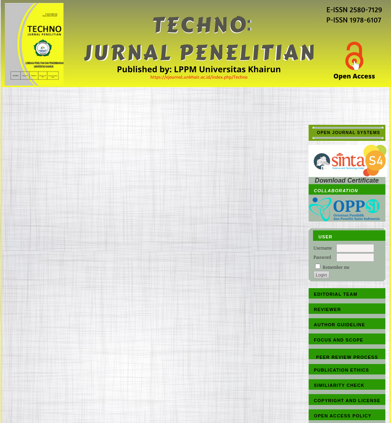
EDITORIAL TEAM (336, 294)
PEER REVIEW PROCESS (347, 357)
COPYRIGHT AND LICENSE (347, 400)
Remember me (336, 267)
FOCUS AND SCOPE (338, 340)
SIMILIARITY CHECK (339, 385)
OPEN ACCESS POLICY (342, 415)
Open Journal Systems (349, 132)
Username (322, 248)
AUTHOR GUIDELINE (339, 324)
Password (322, 257)
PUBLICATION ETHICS (341, 370)
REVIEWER (327, 309)
